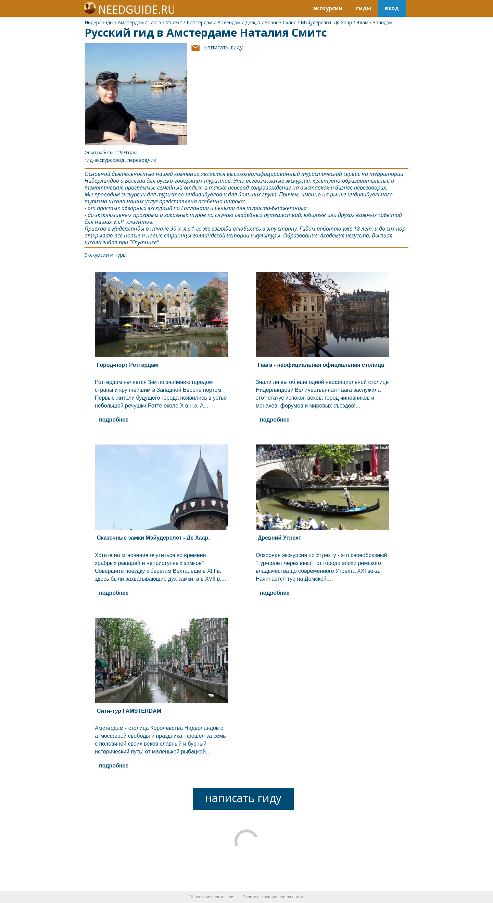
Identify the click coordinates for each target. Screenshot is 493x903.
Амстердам (131, 22)
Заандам (383, 22)
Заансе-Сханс (280, 22)
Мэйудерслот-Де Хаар (326, 22)
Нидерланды (99, 22)
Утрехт (174, 22)
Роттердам (200, 22)
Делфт (253, 22)
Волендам (229, 22)
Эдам (362, 22)
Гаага (154, 22)
